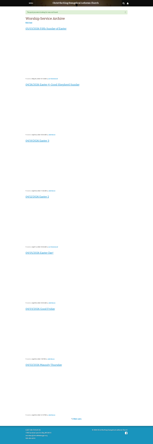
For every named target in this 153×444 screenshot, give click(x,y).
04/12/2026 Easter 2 (37, 196)
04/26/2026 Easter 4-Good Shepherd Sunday (52, 84)
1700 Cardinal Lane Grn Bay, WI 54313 (38, 433)
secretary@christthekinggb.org (36, 435)
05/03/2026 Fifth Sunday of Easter (46, 28)
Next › (75, 419)
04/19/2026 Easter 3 (37, 140)
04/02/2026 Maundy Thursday (44, 364)
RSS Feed (29, 23)
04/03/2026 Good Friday (40, 308)
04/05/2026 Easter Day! (39, 252)
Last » (80, 419)
